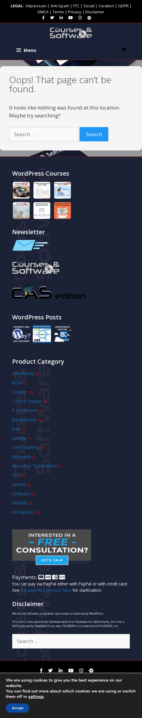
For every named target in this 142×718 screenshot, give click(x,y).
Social (88, 5)
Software (21, 494)
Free (16, 429)
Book (17, 383)
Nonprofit (21, 457)
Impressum (36, 5)
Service (19, 484)
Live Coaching (25, 447)
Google (19, 438)
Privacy (74, 12)
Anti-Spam (59, 5)
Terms (58, 12)
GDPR (123, 5)
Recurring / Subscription (34, 466)
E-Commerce (24, 410)
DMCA (43, 12)
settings (36, 696)
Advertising (22, 373)
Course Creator (27, 401)
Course (19, 392)
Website (20, 503)
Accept (17, 708)
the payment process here (46, 590)
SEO (16, 475)
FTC (76, 5)
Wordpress (22, 512)
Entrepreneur (24, 420)
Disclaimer (94, 12)
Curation (106, 5)
